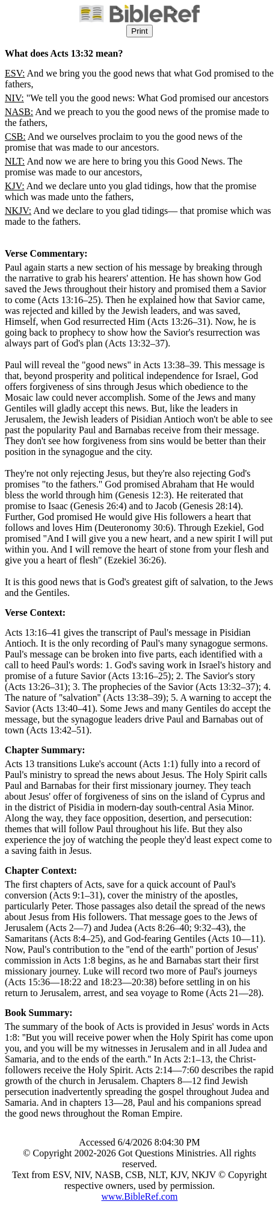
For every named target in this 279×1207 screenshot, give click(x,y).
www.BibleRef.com (140, 1196)
